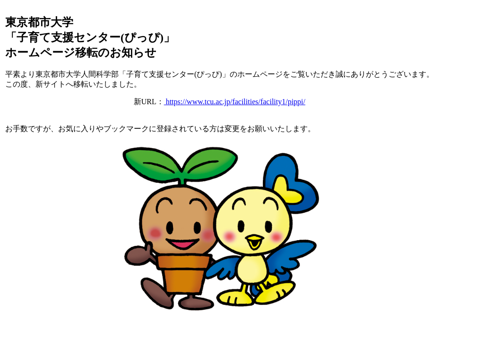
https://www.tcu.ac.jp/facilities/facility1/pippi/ (234, 102)
